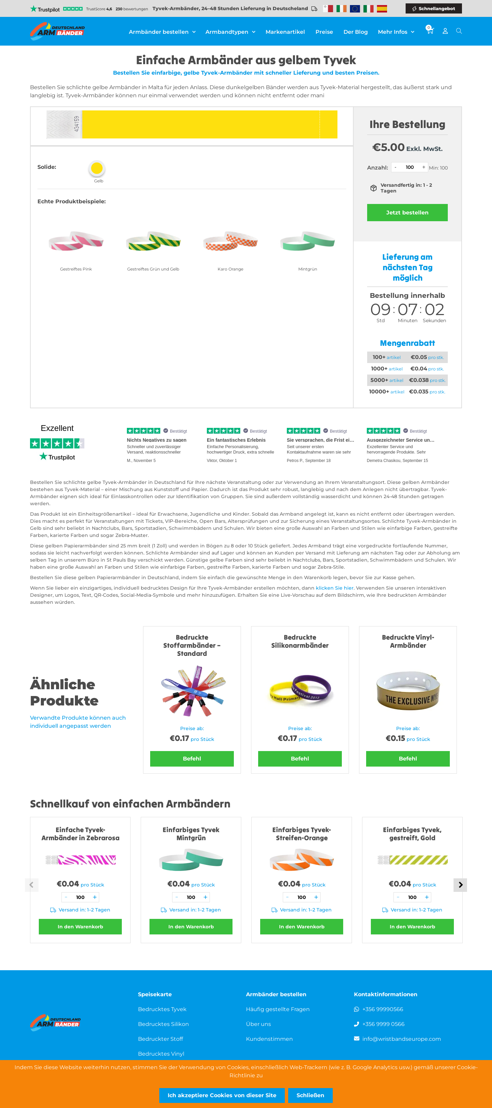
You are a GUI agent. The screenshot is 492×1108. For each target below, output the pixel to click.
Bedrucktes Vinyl (161, 1054)
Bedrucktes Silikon (163, 1024)
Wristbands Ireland (341, 8)
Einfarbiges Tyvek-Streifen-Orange (301, 833)
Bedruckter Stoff (160, 1039)
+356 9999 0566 (383, 1024)
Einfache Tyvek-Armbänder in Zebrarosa (80, 833)
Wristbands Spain (382, 8)
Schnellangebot (437, 8)
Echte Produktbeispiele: (71, 201)
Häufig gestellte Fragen (278, 1009)
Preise (324, 32)
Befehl (192, 758)
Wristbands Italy (368, 8)
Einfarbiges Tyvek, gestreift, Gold (412, 833)
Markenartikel (286, 32)
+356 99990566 (382, 1009)
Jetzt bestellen (407, 212)
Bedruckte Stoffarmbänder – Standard (192, 645)
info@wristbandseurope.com (401, 1039)
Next (460, 885)
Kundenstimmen (269, 1039)
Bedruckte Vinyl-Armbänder (408, 641)
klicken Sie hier (335, 588)
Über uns (258, 1024)
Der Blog (356, 32)
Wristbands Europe (355, 8)
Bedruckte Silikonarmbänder (300, 641)
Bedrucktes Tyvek (162, 1009)
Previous (31, 885)
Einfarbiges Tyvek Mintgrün (191, 833)
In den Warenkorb (80, 927)
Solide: (46, 167)
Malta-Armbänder (328, 8)
